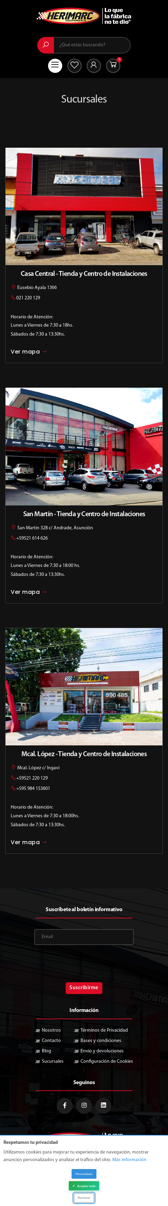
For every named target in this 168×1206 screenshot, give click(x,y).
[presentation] (84, 965)
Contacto (51, 1040)
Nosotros (51, 1030)
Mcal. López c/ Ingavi (35, 768)
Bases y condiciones (101, 1040)
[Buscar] (45, 45)
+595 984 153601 (33, 788)
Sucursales (53, 1061)
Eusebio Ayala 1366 (34, 287)
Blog (46, 1051)
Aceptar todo (83, 1186)
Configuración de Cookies (107, 1061)
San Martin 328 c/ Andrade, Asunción (52, 528)
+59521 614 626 (32, 538)
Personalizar (83, 1175)
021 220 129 (28, 298)
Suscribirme (84, 988)
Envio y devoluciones (102, 1051)
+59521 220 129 (32, 778)
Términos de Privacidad (104, 1030)
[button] (113, 66)
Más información (129, 1161)
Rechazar (84, 1198)
